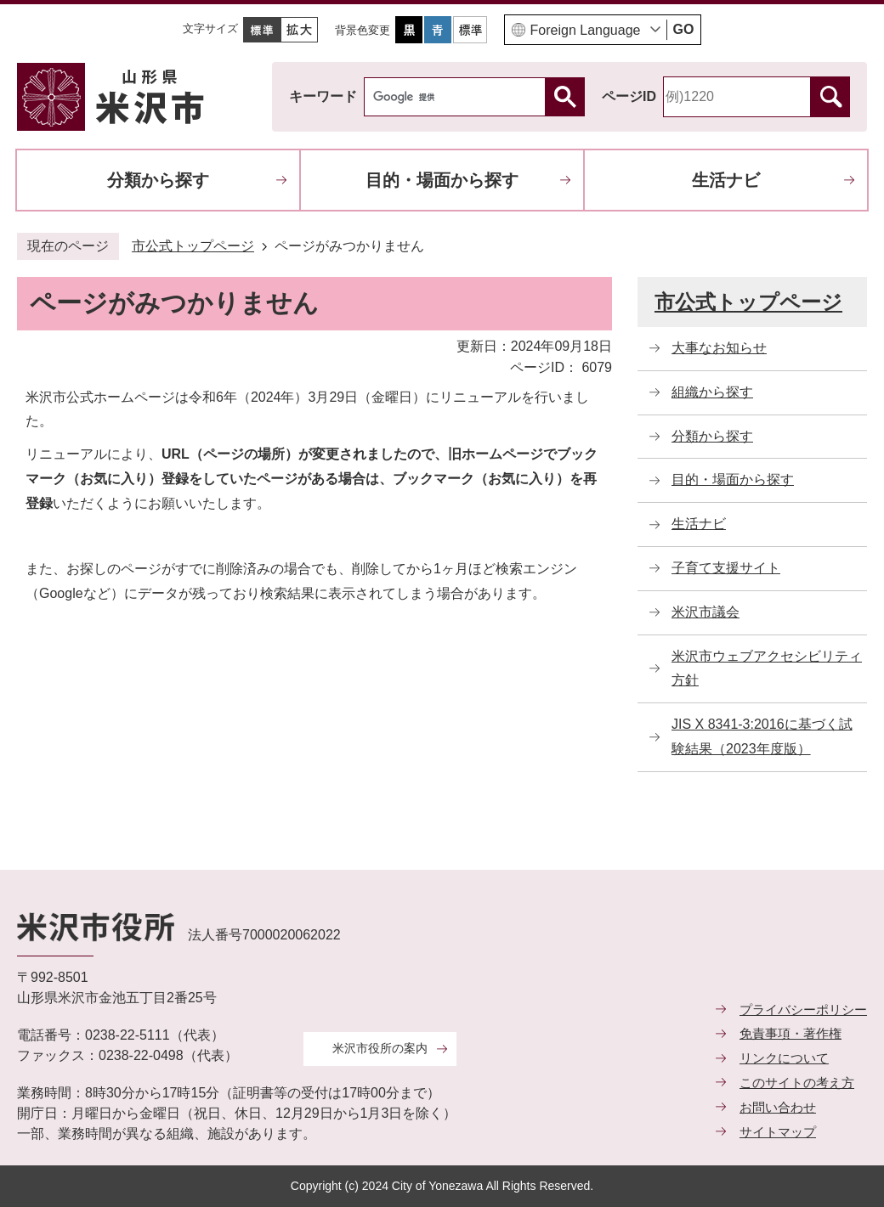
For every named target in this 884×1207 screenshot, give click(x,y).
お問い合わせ (778, 1107)
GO (683, 29)
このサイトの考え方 (797, 1082)
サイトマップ (778, 1132)
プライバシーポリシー (803, 1009)
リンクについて (784, 1058)
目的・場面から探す (442, 180)
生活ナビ (726, 180)
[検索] (459, 97)
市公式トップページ (193, 246)
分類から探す (158, 180)
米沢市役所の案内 (380, 1048)
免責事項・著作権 (791, 1033)
